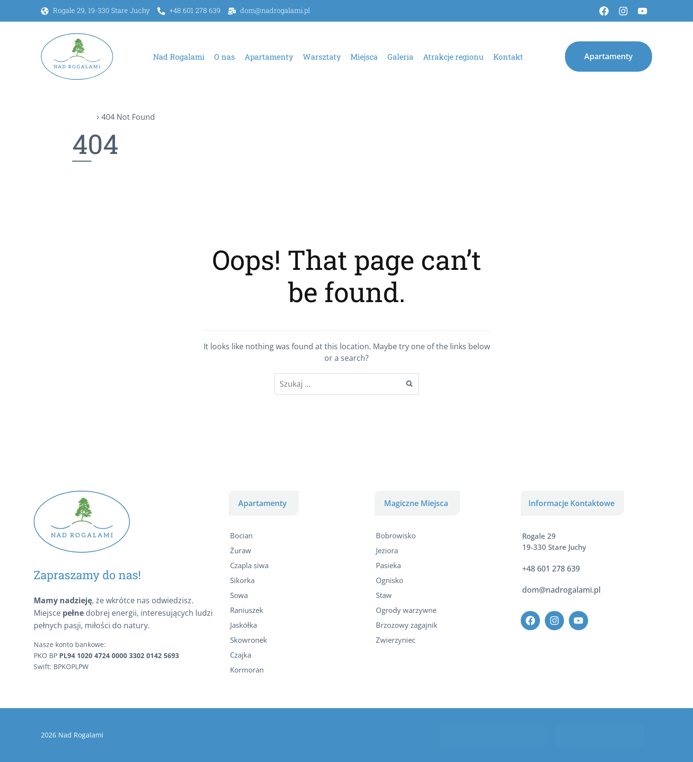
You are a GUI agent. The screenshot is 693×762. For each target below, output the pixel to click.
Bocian (241, 535)
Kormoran (247, 669)
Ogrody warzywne (406, 610)
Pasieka (388, 565)
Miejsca (364, 56)
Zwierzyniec (395, 640)
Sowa (239, 595)
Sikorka (242, 580)
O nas (224, 56)
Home (83, 117)
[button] (608, 56)
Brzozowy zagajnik (406, 625)
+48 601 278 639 (551, 568)
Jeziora (387, 550)
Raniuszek (246, 610)
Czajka (240, 655)
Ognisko (389, 580)
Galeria (400, 56)
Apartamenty (268, 56)
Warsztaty (322, 56)
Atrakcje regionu (453, 56)
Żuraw (240, 550)
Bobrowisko (396, 535)
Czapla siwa (249, 565)
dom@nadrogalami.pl (561, 589)
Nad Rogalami (179, 56)
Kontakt (508, 56)
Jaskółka (243, 625)
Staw (384, 595)
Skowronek (248, 640)
